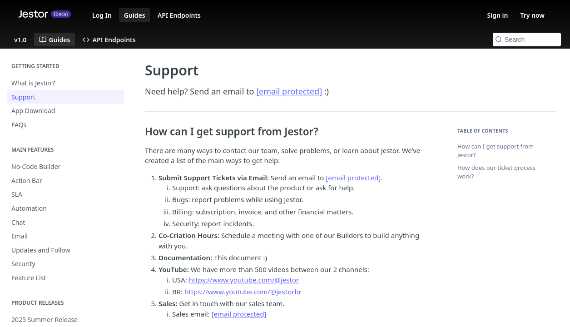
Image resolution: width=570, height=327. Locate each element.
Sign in (497, 15)
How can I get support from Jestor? (495, 150)
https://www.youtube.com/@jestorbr (243, 291)
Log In (102, 15)
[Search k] (527, 39)
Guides (134, 15)
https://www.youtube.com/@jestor (244, 279)
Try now (532, 15)
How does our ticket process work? (496, 172)
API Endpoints (179, 15)
